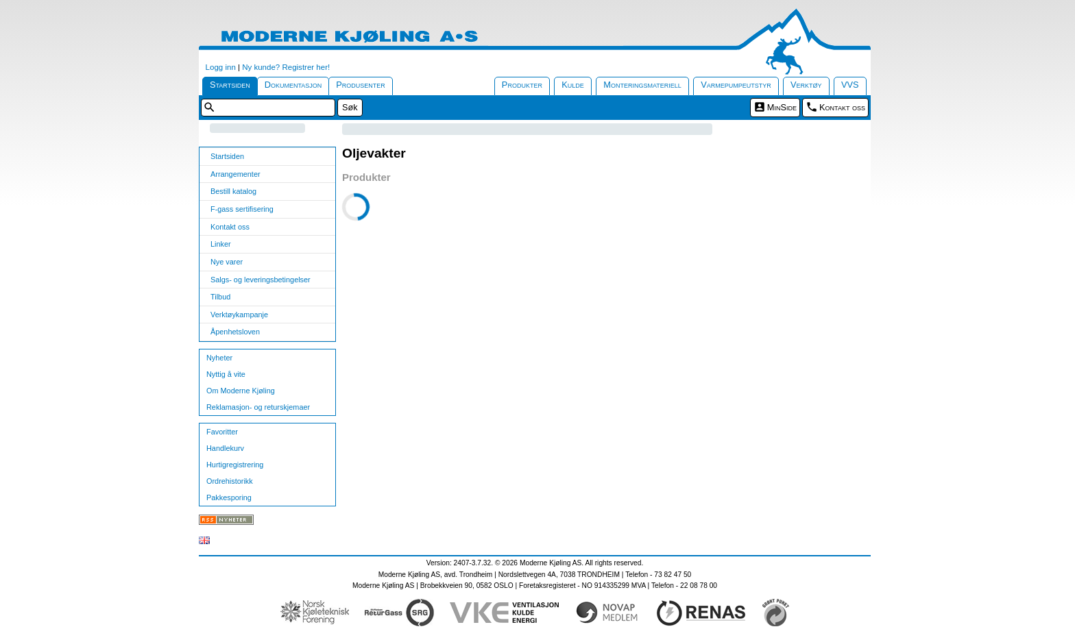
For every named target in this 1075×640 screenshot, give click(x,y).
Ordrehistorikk (229, 481)
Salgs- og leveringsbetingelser (260, 279)
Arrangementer (235, 174)
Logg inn (221, 67)
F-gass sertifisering (242, 209)
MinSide (782, 107)
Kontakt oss (842, 107)
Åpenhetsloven (235, 332)
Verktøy (806, 84)
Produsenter (360, 84)
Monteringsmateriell (642, 84)
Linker (220, 244)
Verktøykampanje (239, 314)
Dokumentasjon (293, 84)
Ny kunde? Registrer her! (286, 67)
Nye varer (226, 262)
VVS (850, 84)
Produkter (522, 84)
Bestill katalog (233, 191)
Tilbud (220, 297)
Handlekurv (225, 448)
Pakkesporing (229, 497)
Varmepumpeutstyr (736, 84)
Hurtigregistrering (234, 464)
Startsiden (230, 84)
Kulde (572, 84)
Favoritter (222, 432)
